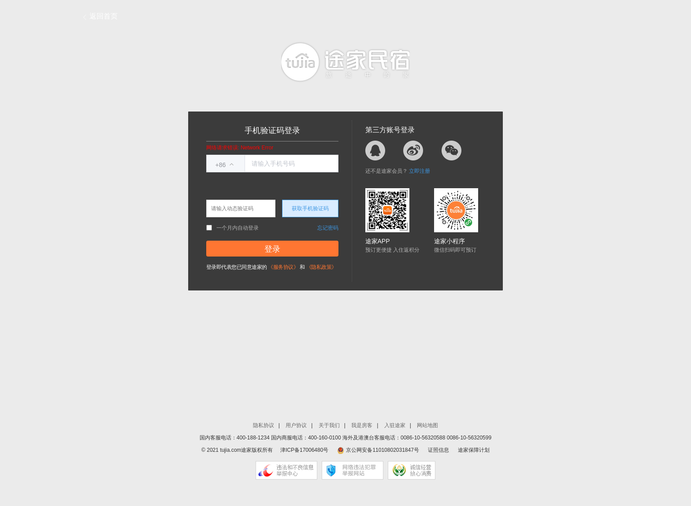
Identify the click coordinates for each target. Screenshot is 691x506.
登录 (272, 249)
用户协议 (296, 425)
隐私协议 (263, 425)
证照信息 (438, 450)
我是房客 (361, 425)
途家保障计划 (474, 450)
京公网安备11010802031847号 (382, 450)
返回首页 (103, 16)
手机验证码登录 (272, 130)
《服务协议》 (283, 267)
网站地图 (427, 425)
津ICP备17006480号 (304, 450)
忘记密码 (327, 228)
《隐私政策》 (321, 267)
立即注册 (419, 171)
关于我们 (329, 425)
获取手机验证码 (310, 208)
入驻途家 (394, 425)
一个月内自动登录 (232, 228)
